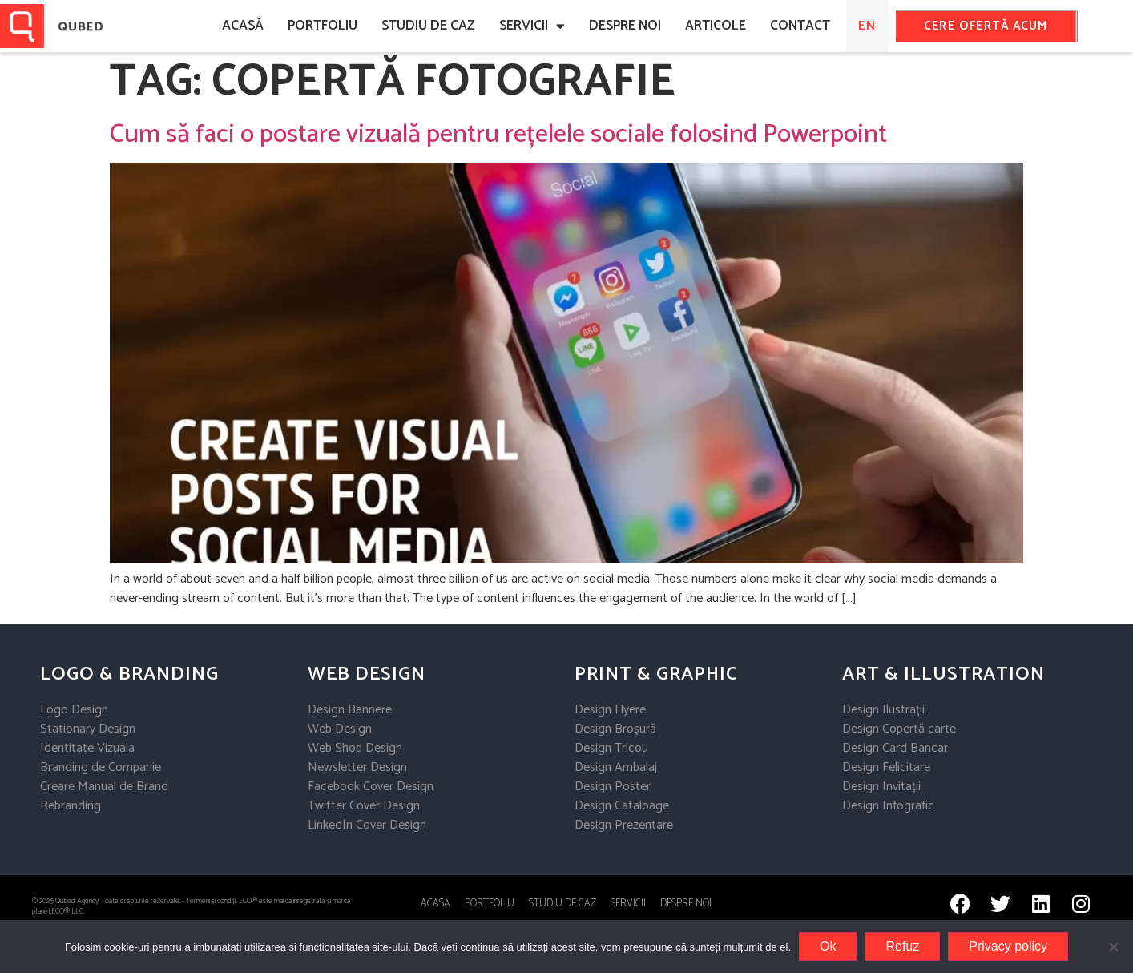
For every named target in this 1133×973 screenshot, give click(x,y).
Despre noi (686, 903)
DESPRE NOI (625, 25)
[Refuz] (1113, 947)
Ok (828, 946)
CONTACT (800, 25)
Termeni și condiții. (212, 900)
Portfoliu (322, 25)
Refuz (902, 946)
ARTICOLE (715, 25)
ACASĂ (243, 25)
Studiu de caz (428, 25)
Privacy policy (1008, 946)
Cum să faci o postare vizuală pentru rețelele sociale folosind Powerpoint (498, 134)
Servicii (532, 26)
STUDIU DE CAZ (562, 903)
